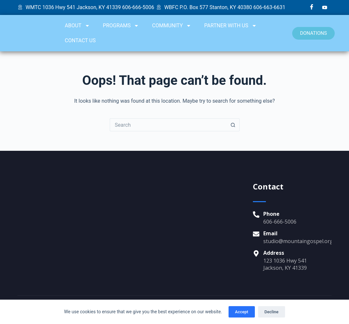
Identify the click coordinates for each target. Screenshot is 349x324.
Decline (272, 311)
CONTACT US (80, 40)
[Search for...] (168, 124)
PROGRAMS (121, 26)
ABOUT (77, 26)
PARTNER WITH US (230, 26)
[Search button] (233, 124)
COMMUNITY (171, 26)
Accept (241, 311)
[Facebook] (312, 7)
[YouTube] (325, 7)
